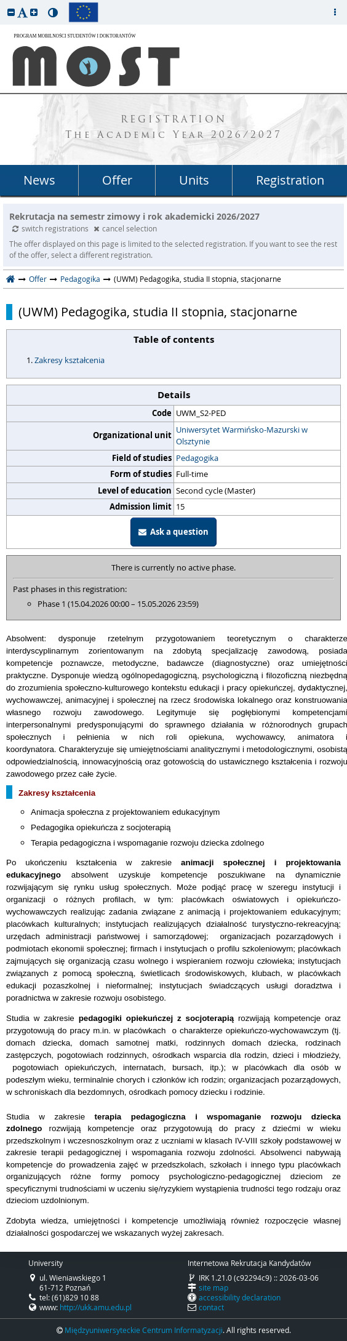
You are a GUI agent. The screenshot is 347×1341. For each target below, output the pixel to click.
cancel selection (125, 228)
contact (211, 1307)
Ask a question (173, 531)
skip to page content (3, 3)
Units (194, 180)
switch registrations (51, 228)
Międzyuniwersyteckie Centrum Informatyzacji (144, 1330)
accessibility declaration (240, 1297)
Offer (117, 180)
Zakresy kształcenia (69, 360)
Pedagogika (80, 279)
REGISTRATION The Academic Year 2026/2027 (173, 128)
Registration (290, 180)
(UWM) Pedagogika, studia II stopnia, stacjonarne (157, 312)
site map (213, 1287)
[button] (11, 12)
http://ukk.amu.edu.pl (96, 1307)
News (39, 180)
